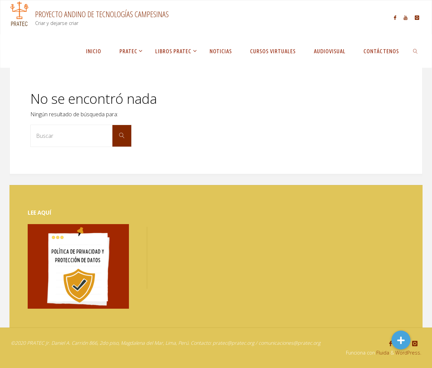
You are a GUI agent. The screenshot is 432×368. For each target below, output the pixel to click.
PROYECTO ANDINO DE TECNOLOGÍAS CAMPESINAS (102, 14)
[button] (401, 340)
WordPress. (408, 352)
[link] (415, 51)
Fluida (382, 352)
